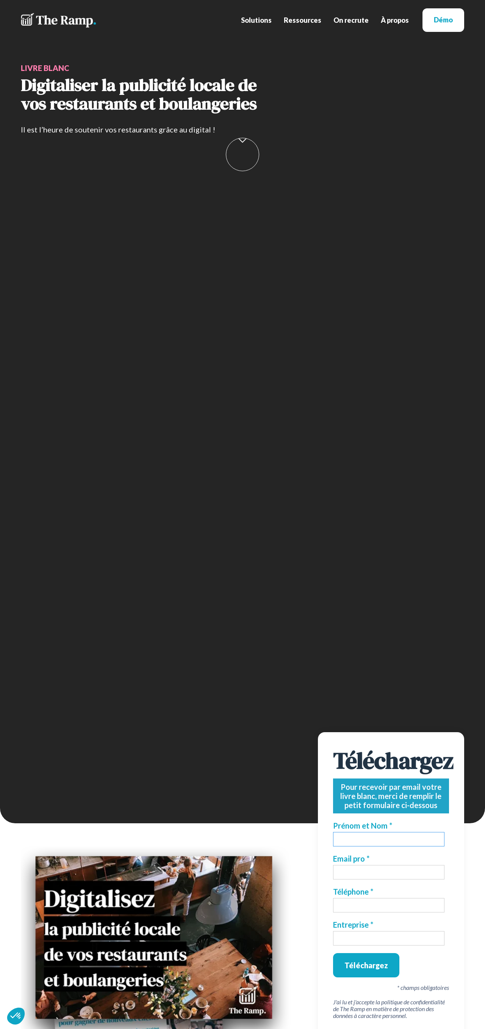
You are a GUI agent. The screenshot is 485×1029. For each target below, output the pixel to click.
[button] (256, 20)
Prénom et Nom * (362, 825)
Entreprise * (353, 924)
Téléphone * (353, 891)
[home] (58, 20)
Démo (443, 20)
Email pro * (351, 858)
